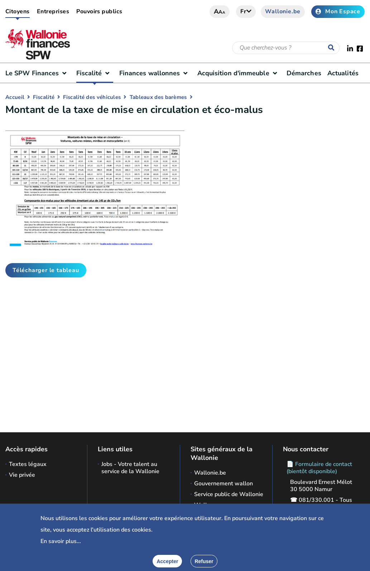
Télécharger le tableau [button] (46, 270)
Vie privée (22, 475)
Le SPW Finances (37, 73)
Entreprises (53, 11)
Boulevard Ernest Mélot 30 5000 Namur (321, 486)
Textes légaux (28, 464)
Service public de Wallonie (228, 494)
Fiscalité (94, 73)
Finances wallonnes (155, 73)
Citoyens (17, 11)
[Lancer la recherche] (333, 48)
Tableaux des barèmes (158, 97)
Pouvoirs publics (99, 11)
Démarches (304, 73)
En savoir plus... (60, 541)
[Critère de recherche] (286, 48)
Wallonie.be (283, 11)
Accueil (14, 97)
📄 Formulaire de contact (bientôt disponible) (319, 468)
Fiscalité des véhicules (92, 97)
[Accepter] (167, 561)
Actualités (343, 73)
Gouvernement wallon (223, 483)
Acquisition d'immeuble (238, 73)
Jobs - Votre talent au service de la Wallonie (130, 468)
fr (245, 11)
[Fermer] (204, 561)
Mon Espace (338, 11)
